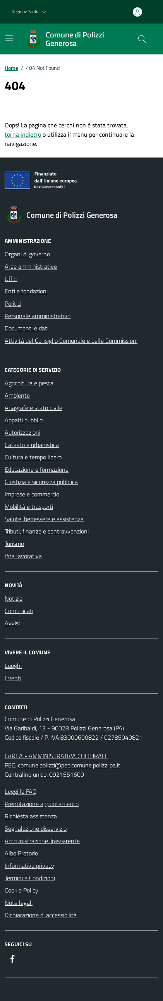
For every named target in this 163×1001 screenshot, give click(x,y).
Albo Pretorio (21, 853)
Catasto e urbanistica (32, 444)
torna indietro (23, 134)
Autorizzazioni (22, 432)
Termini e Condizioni (30, 877)
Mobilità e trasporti (29, 506)
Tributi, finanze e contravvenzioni (47, 531)
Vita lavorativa (23, 556)
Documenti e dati (26, 328)
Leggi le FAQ (21, 791)
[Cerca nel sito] (142, 39)
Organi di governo (27, 254)
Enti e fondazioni (26, 291)
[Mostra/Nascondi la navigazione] (9, 38)
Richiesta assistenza (31, 816)
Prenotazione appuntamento (42, 803)
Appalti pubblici (24, 420)
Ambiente (17, 395)
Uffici (11, 278)
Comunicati (19, 610)
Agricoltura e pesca (29, 383)
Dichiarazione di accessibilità (41, 915)
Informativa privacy (29, 865)
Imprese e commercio (32, 494)
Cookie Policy (21, 890)
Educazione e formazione (37, 469)
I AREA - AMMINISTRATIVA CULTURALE (56, 755)
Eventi (13, 678)
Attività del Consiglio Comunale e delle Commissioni (71, 340)
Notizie (13, 598)
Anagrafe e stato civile (33, 407)
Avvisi (12, 623)
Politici (13, 303)
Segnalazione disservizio (36, 828)
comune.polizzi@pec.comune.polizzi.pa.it (69, 765)
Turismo (14, 543)
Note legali (19, 902)
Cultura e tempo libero (33, 457)
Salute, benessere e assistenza (44, 518)
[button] (30, 12)
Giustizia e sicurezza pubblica (41, 481)
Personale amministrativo (37, 315)
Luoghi (13, 665)
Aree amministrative (31, 266)
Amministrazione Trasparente (42, 840)
